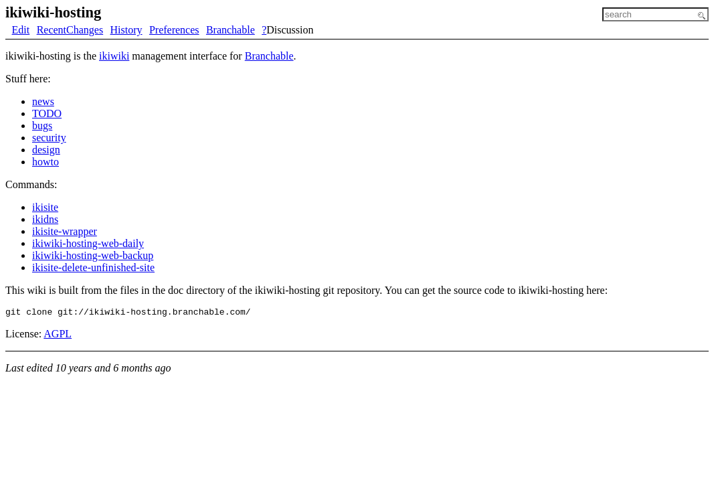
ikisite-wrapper (64, 231)
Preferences (174, 29)
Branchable (230, 29)
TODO (47, 113)
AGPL (57, 335)
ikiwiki (114, 56)
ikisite (45, 207)
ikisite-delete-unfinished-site (93, 267)
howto (45, 161)
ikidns (45, 219)
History (126, 29)
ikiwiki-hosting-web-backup (92, 255)
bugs (42, 125)
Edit (21, 29)
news (43, 101)
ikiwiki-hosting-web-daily (88, 243)
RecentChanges (70, 29)
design (46, 149)
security (49, 137)
